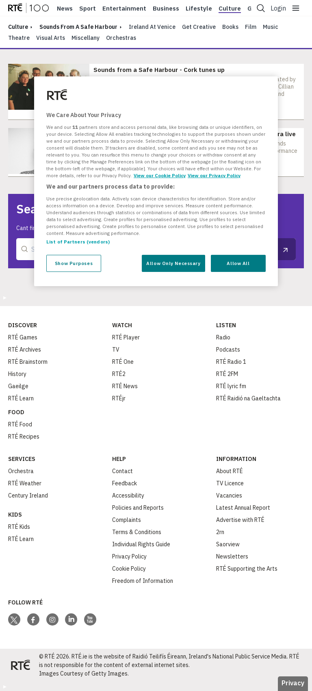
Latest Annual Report (243, 507)
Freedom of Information (142, 581)
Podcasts (228, 349)
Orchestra (21, 471)
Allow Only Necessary (173, 263)
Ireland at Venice (152, 26)
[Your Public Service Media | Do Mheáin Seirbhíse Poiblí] (20, 665)
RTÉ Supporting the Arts (246, 568)
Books (230, 26)
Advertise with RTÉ (240, 520)
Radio (223, 337)
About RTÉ (229, 471)
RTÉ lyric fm (231, 386)
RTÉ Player (126, 337)
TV (115, 349)
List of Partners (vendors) (78, 242)
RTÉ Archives (24, 349)
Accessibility (128, 495)
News (65, 8)
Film (250, 26)
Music (270, 26)
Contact (122, 471)
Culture (230, 8)
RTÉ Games (22, 337)
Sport (87, 8)
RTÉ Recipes (23, 436)
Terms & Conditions (136, 532)
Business (166, 8)
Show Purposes (74, 263)
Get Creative (199, 26)
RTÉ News (125, 386)
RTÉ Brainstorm (28, 361)
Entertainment (124, 8)
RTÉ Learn (21, 398)
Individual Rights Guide (141, 544)
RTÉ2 (119, 374)
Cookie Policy (129, 568)
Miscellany (86, 37)
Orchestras (121, 37)
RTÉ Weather (24, 483)
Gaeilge (18, 386)
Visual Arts (50, 37)
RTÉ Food (20, 424)
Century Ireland (28, 495)
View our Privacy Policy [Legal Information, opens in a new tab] (214, 175)
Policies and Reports (138, 507)
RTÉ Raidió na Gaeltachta (248, 398)
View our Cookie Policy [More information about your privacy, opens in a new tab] (160, 175)
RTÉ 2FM (227, 374)
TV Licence (230, 483)
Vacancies (229, 495)
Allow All (238, 263)
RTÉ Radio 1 (231, 361)
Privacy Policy (129, 556)
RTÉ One (123, 361)
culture (18, 26)
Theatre (19, 37)
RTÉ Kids (19, 526)
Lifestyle (199, 8)
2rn (220, 532)
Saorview (228, 544)
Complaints (126, 520)
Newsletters (232, 556)
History (17, 374)
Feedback (124, 483)
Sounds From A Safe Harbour (78, 26)
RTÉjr (119, 398)
